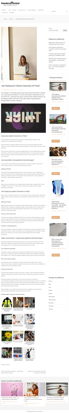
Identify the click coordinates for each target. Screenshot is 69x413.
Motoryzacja (22, 10)
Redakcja (3, 89)
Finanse (51, 290)
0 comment (20, 89)
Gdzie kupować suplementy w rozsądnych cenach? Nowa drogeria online (57, 49)
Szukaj (50, 28)
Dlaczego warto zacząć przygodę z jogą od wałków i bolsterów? (58, 162)
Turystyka (5, 12)
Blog (57, 157)
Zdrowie (11, 12)
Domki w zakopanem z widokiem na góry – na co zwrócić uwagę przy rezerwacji (57, 66)
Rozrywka (40, 10)
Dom (10, 10)
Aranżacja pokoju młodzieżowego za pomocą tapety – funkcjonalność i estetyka (57, 60)
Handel (15, 10)
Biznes (4, 10)
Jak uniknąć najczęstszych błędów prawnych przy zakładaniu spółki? (59, 96)
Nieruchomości (32, 10)
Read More (56, 108)
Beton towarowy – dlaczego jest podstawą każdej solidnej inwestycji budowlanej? (57, 243)
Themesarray (39, 411)
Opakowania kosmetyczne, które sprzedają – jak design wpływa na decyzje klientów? (59, 205)
